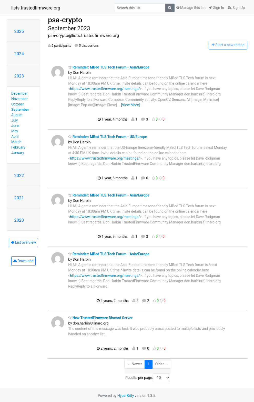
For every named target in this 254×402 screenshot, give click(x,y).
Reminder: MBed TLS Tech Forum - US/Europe (107, 137)
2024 (19, 53)
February (18, 147)
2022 (19, 175)
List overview (23, 242)
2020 (19, 220)
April (15, 136)
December (19, 93)
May (14, 131)
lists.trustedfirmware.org (35, 8)
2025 (19, 31)
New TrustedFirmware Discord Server (100, 318)
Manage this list (191, 8)
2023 (19, 76)
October (17, 104)
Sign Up (236, 8)
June (15, 126)
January (17, 153)
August (17, 115)
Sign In (216, 8)
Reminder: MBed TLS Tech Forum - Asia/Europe (108, 67)
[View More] (130, 105)
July (14, 120)
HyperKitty (125, 396)
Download (23, 261)
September (20, 109)
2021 (19, 197)
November (19, 99)
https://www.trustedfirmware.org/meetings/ (105, 89)
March (16, 142)
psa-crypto (65, 20)
